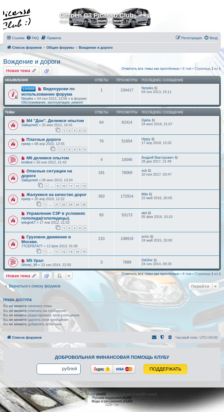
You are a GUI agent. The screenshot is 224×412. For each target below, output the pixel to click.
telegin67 (28, 222)
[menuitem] (32, 38)
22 (63, 204)
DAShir (147, 260)
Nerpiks (27, 98)
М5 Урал (34, 260)
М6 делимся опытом (47, 157)
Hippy (145, 139)
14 (77, 251)
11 (70, 186)
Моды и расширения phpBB (111, 401)
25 (84, 204)
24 (77, 204)
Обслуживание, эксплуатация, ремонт (52, 102)
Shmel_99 (29, 265)
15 (84, 251)
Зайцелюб (29, 125)
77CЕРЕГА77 (32, 246)
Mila (144, 194)
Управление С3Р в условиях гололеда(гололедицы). (53, 215)
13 (84, 186)
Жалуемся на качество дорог (56, 194)
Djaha (146, 120)
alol (144, 213)
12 (77, 186)
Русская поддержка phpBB (112, 398)
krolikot (27, 162)
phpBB (101, 394)
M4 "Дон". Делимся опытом (55, 120)
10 (63, 186)
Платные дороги (43, 139)
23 (70, 204)
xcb (144, 170)
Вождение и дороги (32, 61)
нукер (26, 144)
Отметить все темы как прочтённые (150, 68)
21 (56, 204)
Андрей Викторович (157, 157)
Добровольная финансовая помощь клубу (112, 357)
